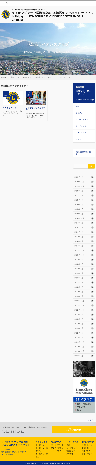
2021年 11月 (84, 347)
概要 (77, 106)
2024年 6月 (84, 232)
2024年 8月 (84, 223)
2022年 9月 (84, 315)
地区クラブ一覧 (57, 445)
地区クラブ (14, 77)
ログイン (91, 420)
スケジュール (81, 133)
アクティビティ (64, 77)
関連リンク (86, 451)
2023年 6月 (84, 273)
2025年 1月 (84, 214)
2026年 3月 (84, 177)
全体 (68, 445)
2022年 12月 (84, 301)
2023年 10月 (84, 255)
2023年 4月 (84, 282)
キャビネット (41, 445)
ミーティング (81, 126)
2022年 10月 (84, 310)
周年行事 (70, 454)
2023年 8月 (84, 264)
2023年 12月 (84, 250)
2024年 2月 (84, 246)
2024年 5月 (84, 237)
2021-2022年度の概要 (83, 153)
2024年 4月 (84, 241)
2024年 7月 (84, 227)
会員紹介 (79, 113)
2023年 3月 (84, 287)
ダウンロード (87, 448)
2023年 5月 (84, 278)
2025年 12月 (84, 182)
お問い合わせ (73, 429)
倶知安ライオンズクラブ (44, 77)
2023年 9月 (84, 260)
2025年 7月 (84, 195)
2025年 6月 (84, 200)
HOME (3, 77)
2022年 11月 (84, 305)
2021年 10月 (84, 351)
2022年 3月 (84, 333)
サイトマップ (87, 454)
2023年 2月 (84, 292)
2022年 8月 (84, 319)
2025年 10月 (84, 186)
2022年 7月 (84, 324)
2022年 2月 (84, 338)
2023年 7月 (84, 269)
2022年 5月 (84, 328)
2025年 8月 (84, 191)
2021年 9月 (84, 356)
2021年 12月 (84, 342)
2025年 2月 (84, 209)
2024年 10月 (84, 218)
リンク (78, 139)
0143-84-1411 (14, 431)
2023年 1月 (84, 296)
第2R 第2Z (27, 77)
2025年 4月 (84, 205)
